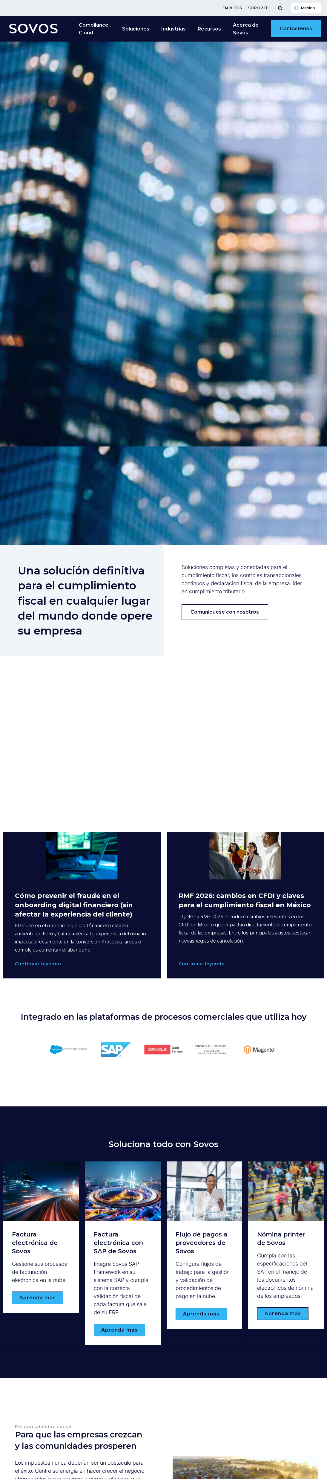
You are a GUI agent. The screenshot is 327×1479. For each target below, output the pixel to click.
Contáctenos (296, 28)
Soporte (258, 8)
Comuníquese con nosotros (225, 612)
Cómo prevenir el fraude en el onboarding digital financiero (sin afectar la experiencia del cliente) (74, 905)
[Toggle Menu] (280, 8)
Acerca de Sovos (246, 29)
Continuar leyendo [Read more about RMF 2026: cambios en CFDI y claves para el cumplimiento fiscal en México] (202, 963)
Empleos (232, 8)
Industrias (173, 29)
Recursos (209, 29)
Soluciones (135, 29)
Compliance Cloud (93, 29)
